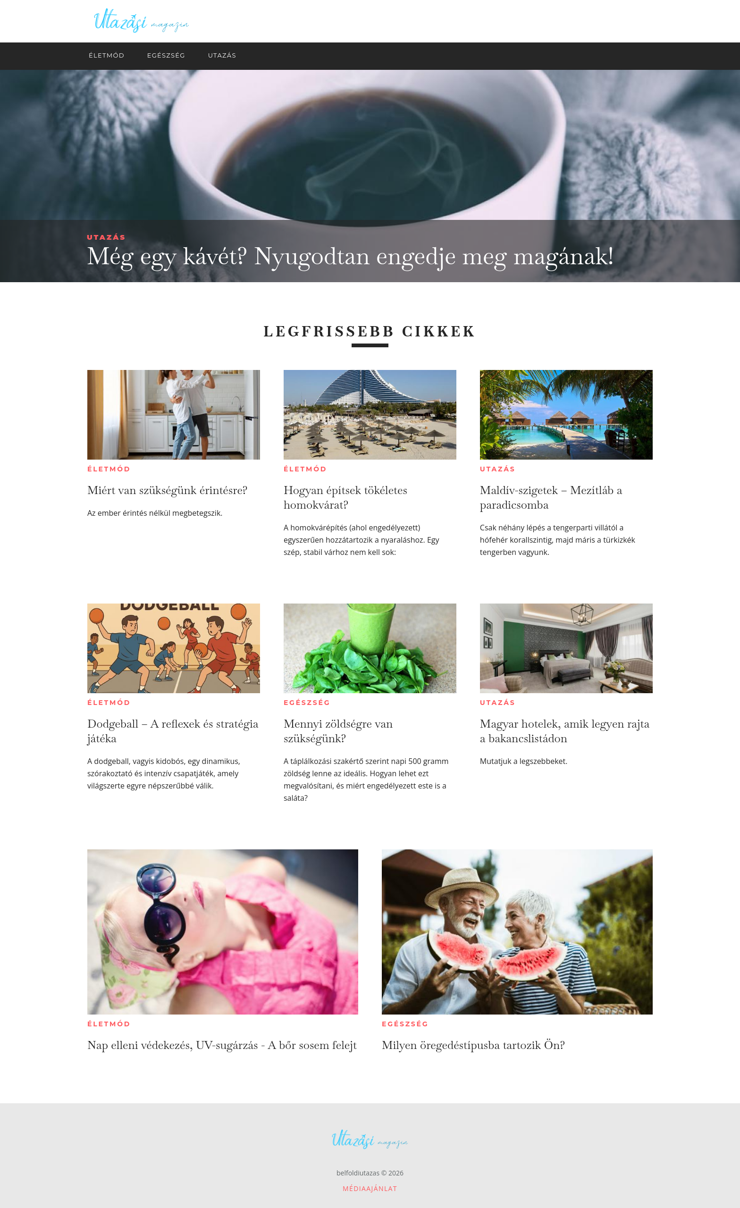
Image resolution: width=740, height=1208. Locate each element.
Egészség (307, 702)
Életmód (109, 469)
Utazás (106, 237)
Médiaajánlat (370, 1188)
